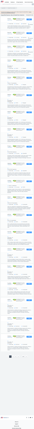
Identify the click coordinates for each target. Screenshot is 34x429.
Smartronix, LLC (10, 215)
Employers (13, 2)
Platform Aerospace (11, 198)
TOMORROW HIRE (11, 147)
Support (16, 423)
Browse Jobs (16, 426)
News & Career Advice (29, 2)
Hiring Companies (19, 2)
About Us (16, 421)
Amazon (9, 61)
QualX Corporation (10, 20)
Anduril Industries (10, 300)
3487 (23, 356)
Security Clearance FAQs (16, 428)
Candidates (7, 2)
